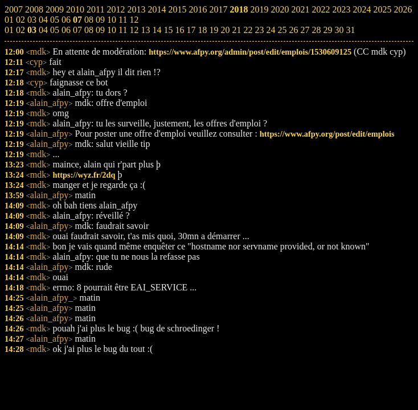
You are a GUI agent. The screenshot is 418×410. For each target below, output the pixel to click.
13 (145, 30)
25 (281, 30)
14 (156, 30)
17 (190, 30)
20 (225, 30)
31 (350, 30)
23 (259, 30)
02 (20, 30)
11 (122, 30)
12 (133, 30)
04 (43, 30)
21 (236, 30)
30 (338, 30)
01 (9, 30)
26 (293, 30)
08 (88, 30)
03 (31, 30)
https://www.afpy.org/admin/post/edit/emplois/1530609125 (250, 51)
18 (202, 30)
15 (168, 30)
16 (179, 30)
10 (111, 30)
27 (304, 30)
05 (54, 30)
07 (77, 30)
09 (100, 30)
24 (270, 30)
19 (213, 30)
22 (247, 30)
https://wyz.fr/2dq (83, 174)
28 (316, 30)
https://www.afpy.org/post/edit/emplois (327, 133)
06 (66, 30)
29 (327, 30)
